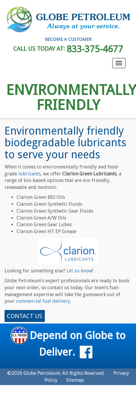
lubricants (29, 174)
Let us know (79, 271)
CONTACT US (24, 316)
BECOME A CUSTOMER (68, 39)
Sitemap (75, 380)
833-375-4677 (94, 49)
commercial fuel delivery (43, 301)
